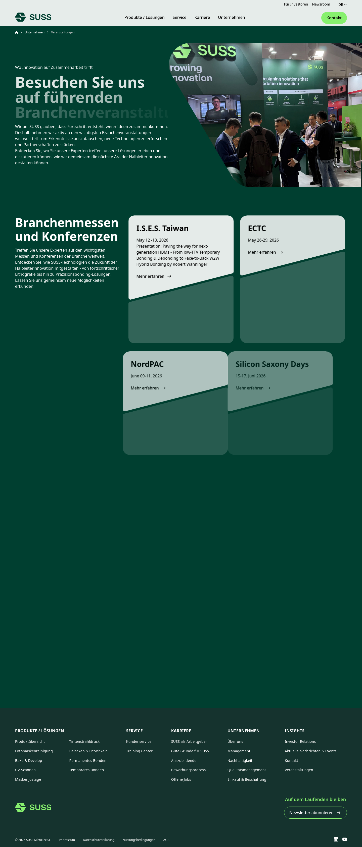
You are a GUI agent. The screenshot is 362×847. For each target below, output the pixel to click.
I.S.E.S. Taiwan (154, 228)
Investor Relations (300, 741)
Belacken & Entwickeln (88, 751)
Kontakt (291, 760)
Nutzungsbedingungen (139, 840)
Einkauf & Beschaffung (247, 779)
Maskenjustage (28, 779)
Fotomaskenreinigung (34, 751)
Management (239, 751)
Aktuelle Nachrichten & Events (311, 751)
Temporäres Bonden (86, 769)
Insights (294, 730)
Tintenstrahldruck (84, 741)
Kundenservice (139, 741)
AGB (166, 840)
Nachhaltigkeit (240, 760)
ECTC (240, 228)
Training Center (139, 751)
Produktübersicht (30, 741)
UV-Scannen (25, 769)
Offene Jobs (181, 779)
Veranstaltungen (299, 769)
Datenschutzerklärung (98, 840)
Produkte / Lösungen (39, 730)
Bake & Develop (28, 760)
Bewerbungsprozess (188, 769)
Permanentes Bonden (87, 760)
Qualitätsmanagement (247, 769)
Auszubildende (184, 760)
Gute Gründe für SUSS (190, 751)
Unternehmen (34, 32)
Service (134, 730)
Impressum (67, 840)
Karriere (181, 730)
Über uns (235, 741)
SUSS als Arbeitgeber (189, 741)
